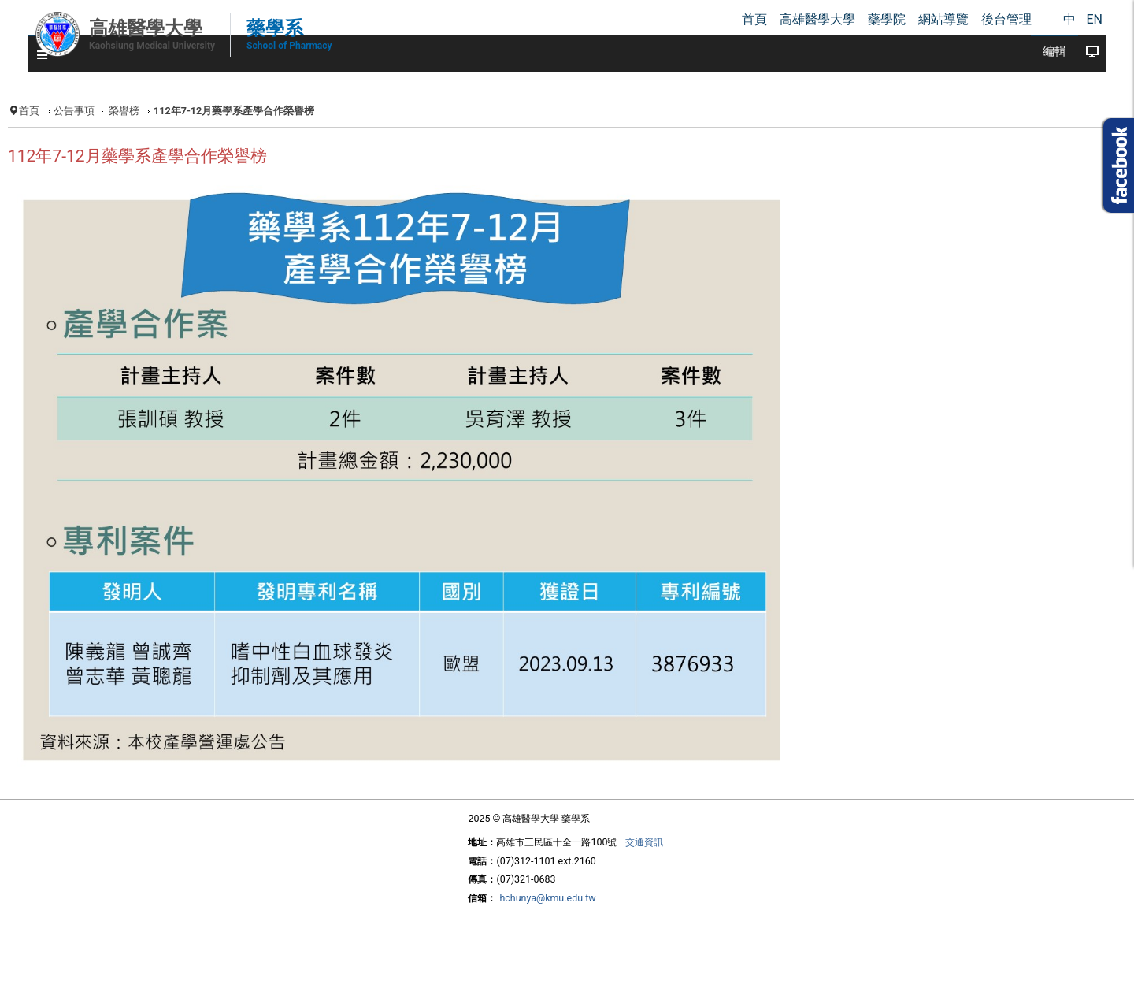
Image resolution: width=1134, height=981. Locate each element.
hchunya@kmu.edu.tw (547, 898)
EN (1094, 19)
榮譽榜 (124, 111)
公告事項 (74, 111)
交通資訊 (644, 842)
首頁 (29, 111)
